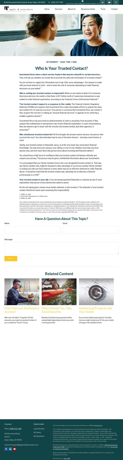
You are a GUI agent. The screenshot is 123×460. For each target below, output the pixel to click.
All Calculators (39, 436)
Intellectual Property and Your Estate (95, 309)
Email (65, 223)
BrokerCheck (98, 425)
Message (8, 239)
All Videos (37, 432)
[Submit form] (10, 258)
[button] (46, 9)
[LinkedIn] (102, 2)
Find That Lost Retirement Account (21, 309)
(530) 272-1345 (55, 2)
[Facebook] (116, 2)
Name (6, 223)
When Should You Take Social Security (57, 309)
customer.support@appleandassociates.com (21, 445)
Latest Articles (39, 429)
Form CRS (67, 458)
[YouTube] (109, 2)
